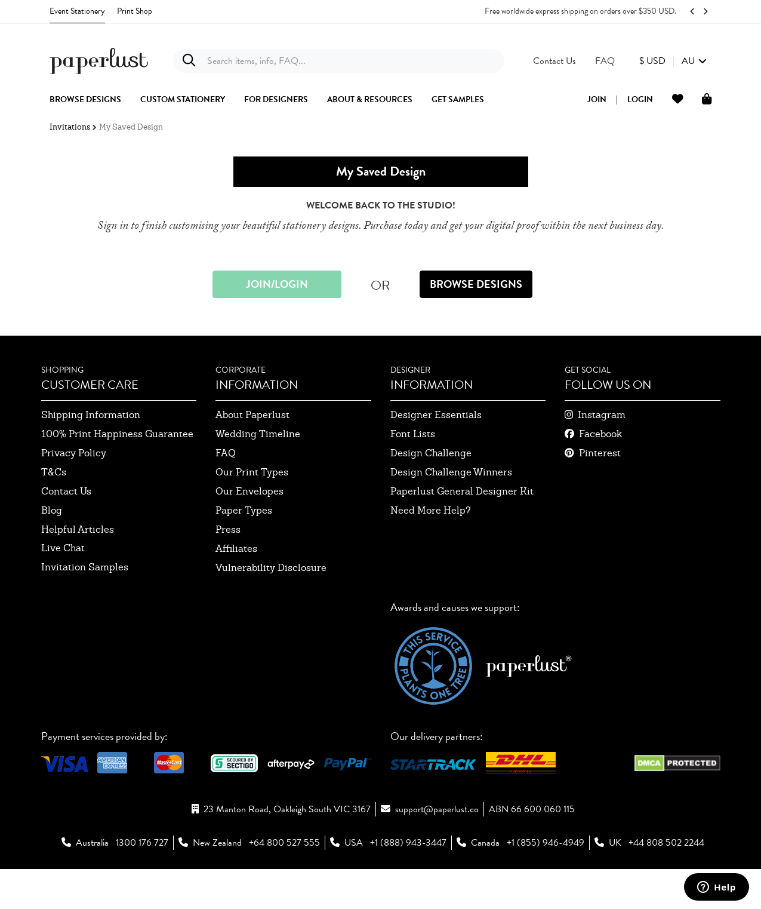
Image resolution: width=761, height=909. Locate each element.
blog (51, 510)
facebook (600, 434)
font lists (412, 434)
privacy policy (73, 453)
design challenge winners (451, 472)
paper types (243, 510)
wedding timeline (257, 434)
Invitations (70, 127)
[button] (673, 61)
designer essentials (436, 415)
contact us (66, 491)
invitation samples (84, 567)
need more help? (430, 510)
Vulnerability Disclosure (270, 567)
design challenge (431, 453)
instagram (602, 415)
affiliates (236, 548)
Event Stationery (77, 11)
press (228, 529)
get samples (458, 100)
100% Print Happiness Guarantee (117, 434)
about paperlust (252, 415)
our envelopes (249, 491)
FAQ (225, 453)
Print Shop (134, 11)
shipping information (90, 415)
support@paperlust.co (437, 809)
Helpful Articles (77, 529)
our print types (251, 472)
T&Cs (53, 472)
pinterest (600, 453)
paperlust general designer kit (462, 491)
